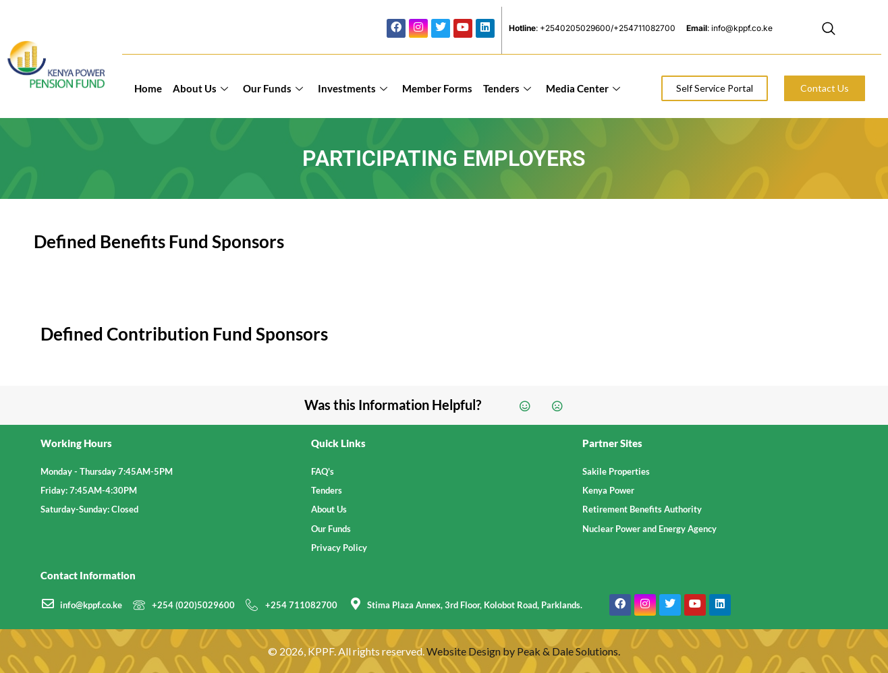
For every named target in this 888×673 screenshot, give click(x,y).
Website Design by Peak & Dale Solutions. (523, 651)
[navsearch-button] (828, 30)
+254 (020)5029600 (193, 604)
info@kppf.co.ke (91, 604)
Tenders (507, 88)
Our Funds (273, 88)
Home (148, 88)
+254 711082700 (301, 604)
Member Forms (437, 88)
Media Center (583, 88)
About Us (200, 88)
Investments (352, 88)
